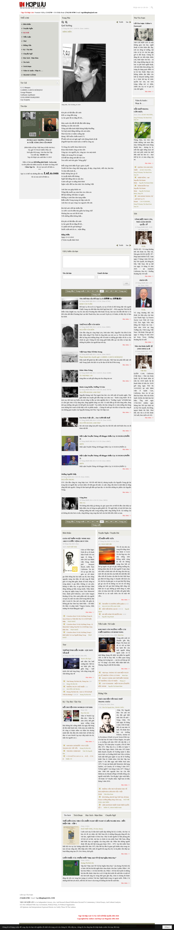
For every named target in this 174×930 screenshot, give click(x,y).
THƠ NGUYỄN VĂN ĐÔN (90, 324)
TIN (135, 214)
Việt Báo (144, 371)
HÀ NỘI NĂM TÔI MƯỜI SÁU (112, 614)
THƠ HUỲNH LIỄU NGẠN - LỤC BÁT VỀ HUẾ (78, 651)
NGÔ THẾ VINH (72, 547)
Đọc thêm (126, 319)
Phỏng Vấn (102, 693)
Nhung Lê (122, 681)
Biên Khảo (67, 533)
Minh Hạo (121, 635)
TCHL (143, 246)
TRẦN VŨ (106, 807)
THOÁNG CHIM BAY (74, 751)
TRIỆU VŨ (69, 759)
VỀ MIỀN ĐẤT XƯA (106, 538)
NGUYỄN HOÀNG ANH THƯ (90, 392)
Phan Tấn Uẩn (85, 713)
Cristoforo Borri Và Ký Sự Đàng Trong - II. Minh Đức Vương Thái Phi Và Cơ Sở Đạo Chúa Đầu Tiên (78, 626)
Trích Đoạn (78, 815)
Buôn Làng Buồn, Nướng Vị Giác (92, 387)
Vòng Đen (83, 498)
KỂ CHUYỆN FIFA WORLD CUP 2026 (77, 707)
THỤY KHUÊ (71, 621)
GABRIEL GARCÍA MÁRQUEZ (32, 90)
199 (111, 291)
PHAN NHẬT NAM (116, 807)
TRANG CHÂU (119, 707)
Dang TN (140, 193)
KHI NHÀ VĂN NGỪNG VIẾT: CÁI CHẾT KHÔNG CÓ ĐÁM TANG (112, 630)
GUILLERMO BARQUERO (30, 97)
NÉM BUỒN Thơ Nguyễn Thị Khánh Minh (141, 188)
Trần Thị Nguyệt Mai (108, 707)
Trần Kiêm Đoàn (108, 794)
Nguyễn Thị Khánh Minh (115, 686)
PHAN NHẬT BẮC (106, 544)
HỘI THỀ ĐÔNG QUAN (110, 609)
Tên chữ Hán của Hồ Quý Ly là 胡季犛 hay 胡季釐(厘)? (101, 299)
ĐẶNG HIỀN (67, 32)
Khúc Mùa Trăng (86, 370)
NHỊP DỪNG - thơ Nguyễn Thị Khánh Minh (142, 180)
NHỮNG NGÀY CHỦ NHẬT (76, 686)
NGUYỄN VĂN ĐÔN (87, 330)
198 (106, 291)
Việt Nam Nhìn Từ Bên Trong (91, 352)
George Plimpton (26, 92)
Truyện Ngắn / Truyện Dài (108, 533)
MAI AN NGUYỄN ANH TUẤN (111, 606)
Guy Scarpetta (25, 100)
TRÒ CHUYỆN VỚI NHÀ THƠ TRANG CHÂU (110, 700)
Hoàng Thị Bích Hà (72, 684)
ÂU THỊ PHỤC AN (86, 376)
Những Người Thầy (69, 474)
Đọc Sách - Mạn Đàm (94, 815)
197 (102, 291)
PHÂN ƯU (144, 280)
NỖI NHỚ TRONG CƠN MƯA (141, 110)
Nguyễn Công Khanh (108, 616)
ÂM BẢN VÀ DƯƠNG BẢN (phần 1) (114, 604)
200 (115, 291)
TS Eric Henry (98, 829)
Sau (127, 22)
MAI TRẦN (106, 802)
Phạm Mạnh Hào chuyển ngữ (90, 357)
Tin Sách (67, 815)
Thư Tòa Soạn (139, 18)
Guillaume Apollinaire (28, 95)
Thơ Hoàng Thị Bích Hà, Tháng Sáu (77, 681)
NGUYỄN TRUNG (67, 480)
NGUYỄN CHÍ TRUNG (73, 689)
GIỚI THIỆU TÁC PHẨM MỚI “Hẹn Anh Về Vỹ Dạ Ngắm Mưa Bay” (89, 858)
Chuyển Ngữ (110, 815)
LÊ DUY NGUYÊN (147, 114)
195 (92, 291)
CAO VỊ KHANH (145, 201)
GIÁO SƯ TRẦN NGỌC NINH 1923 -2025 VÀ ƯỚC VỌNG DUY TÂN (76, 539)
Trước (121, 22)
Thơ (64, 645)
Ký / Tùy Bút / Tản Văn (72, 702)
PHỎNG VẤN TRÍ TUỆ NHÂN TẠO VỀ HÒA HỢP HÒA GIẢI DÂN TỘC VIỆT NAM (112, 791)
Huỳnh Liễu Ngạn (86, 658)
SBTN (82, 444)
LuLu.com (53, 162)
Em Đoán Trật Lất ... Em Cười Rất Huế (95, 418)
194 (88, 291)
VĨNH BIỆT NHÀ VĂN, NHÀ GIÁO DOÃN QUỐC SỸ (144, 222)
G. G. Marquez (25, 87)
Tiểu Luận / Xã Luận (106, 624)
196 (97, 291)
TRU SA (82, 503)
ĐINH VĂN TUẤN (86, 304)
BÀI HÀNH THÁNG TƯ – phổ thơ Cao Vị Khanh (143, 198)
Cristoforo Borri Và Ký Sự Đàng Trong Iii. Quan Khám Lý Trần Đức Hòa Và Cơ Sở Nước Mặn (77, 618)
